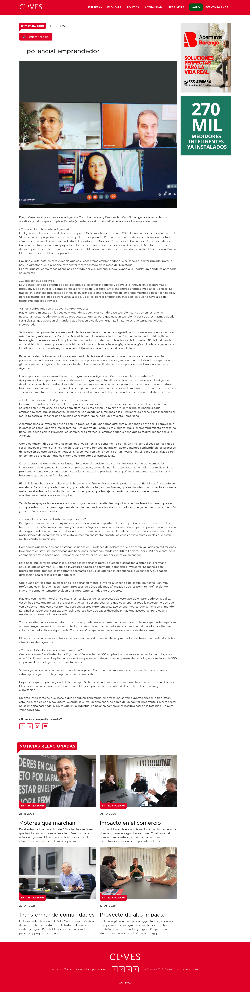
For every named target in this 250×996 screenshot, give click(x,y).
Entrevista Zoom (32, 30)
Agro (196, 8)
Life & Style (178, 8)
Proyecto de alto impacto (132, 919)
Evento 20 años (216, 8)
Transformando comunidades (56, 919)
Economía (114, 8)
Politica (133, 8)
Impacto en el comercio (130, 827)
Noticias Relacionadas (47, 750)
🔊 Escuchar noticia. (36, 40)
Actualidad (153, 8)
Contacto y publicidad (91, 973)
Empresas (95, 8)
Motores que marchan (47, 827)
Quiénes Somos (62, 973)
